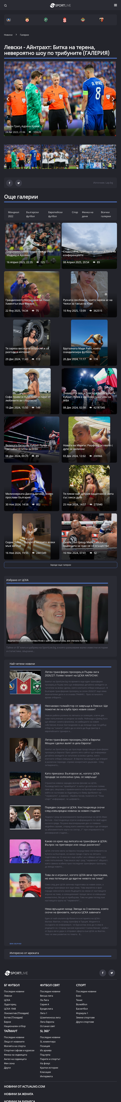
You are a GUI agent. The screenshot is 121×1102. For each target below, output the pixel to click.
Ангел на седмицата (15, 1004)
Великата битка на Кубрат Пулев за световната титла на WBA (28, 447)
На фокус (45, 1008)
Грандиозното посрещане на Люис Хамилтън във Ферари (27, 301)
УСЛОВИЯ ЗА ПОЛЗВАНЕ (30, 1064)
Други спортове (85, 967)
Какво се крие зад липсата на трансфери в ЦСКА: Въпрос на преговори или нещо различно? (76, 788)
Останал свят (47, 971)
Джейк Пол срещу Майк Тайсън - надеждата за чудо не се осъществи (86, 543)
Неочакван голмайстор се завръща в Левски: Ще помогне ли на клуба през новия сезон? (76, 652)
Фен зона (9, 1008)
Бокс (78, 941)
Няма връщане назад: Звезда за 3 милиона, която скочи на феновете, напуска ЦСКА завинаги (76, 855)
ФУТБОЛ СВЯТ (50, 930)
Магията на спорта (14, 991)
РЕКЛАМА (90, 1064)
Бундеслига (46, 954)
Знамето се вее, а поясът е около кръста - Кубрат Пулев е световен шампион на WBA (90, 396)
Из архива (45, 995)
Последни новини (14, 936)
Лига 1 (43, 958)
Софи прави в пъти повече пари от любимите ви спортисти (28, 398)
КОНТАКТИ (33, 1067)
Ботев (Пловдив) (13, 962)
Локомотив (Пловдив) (16, 958)
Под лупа (45, 1000)
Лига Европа (47, 967)
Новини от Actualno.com (24, 1032)
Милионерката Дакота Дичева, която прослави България (29, 495)
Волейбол (81, 949)
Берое (7, 967)
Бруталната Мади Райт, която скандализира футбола (82, 350)
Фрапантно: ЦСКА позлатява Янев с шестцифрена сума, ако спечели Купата (47, 585)
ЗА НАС (8, 1064)
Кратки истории (49, 1012)
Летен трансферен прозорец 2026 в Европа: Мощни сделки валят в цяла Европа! (73, 686)
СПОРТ (81, 930)
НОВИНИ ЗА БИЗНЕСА (19, 1047)
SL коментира (47, 987)
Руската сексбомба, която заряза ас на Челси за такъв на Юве (87, 301)
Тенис (79, 945)
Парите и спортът (50, 1004)
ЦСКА (7, 945)
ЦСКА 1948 (10, 954)
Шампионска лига (50, 962)
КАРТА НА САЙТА (13, 1067)
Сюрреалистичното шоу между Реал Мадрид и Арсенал (30, 253)
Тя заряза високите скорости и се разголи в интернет (27, 350)
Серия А (44, 949)
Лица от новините (14, 987)
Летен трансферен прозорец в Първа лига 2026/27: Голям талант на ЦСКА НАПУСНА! (72, 619)
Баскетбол (82, 954)
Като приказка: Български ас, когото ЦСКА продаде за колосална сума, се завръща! (72, 720)
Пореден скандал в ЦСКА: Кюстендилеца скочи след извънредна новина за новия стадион (75, 754)
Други (7, 1012)
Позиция (45, 991)
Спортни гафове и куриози (19, 995)
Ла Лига (44, 945)
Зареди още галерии (60, 564)
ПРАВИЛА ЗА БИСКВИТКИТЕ (64, 1064)
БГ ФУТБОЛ (12, 930)
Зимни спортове (85, 962)
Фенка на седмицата (15, 1000)
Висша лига (46, 941)
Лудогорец (10, 949)
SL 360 (45, 976)
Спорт (75, 212)
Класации (45, 1017)
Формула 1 (82, 958)
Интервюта (46, 1021)
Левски (8, 941)
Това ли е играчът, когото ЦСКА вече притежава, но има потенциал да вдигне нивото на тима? (76, 822)
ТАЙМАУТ (10, 976)
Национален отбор (15, 971)
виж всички (15, 888)
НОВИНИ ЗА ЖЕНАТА (18, 1039)
